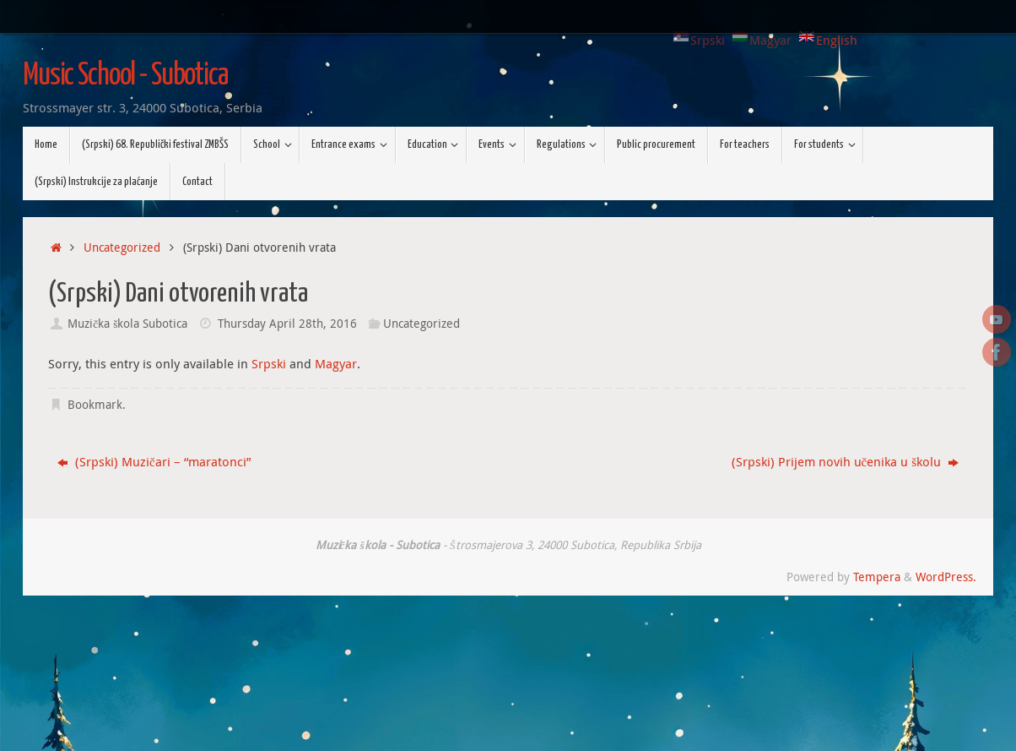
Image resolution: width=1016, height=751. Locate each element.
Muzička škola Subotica (127, 323)
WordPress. (946, 577)
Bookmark (95, 404)
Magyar (336, 363)
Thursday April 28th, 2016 (287, 323)
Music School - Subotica (125, 76)
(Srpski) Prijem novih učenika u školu (845, 461)
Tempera (876, 577)
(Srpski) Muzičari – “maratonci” (154, 461)
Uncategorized (122, 247)
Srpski (268, 363)
